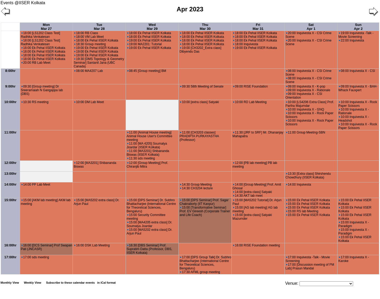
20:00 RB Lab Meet (35, 63)
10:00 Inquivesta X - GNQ (305, 109)
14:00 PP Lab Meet (35, 184)
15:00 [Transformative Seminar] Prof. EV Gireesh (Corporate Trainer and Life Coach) (204, 211)
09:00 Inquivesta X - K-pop (305, 86)
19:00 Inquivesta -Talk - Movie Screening (355, 35)
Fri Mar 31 (258, 27)
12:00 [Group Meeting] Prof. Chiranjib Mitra (147, 164)
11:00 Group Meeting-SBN (305, 132)
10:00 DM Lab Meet (89, 102)
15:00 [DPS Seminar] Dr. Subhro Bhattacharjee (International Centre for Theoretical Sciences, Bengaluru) (151, 205)
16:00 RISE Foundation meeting (256, 245)
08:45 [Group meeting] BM (146, 71)
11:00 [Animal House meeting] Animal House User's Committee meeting (149, 136)
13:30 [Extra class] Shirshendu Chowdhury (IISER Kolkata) (308, 175)
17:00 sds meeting (35, 257)
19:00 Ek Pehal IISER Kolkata (96, 48)
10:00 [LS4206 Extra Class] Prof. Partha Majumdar (310, 104)
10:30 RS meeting (35, 102)
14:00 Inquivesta (298, 184)
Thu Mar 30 (205, 27)
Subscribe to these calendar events (81, 282)
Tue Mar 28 (99, 27)
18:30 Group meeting (90, 44)
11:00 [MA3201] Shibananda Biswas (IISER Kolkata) (148, 153)
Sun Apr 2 (358, 27)
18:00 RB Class (86, 33)
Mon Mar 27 (46, 27)
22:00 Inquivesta (351, 40)
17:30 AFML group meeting (200, 272)
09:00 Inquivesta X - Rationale (308, 90)
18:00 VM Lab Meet (89, 37)
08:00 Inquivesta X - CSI (357, 71)
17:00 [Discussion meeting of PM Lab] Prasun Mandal (310, 266)
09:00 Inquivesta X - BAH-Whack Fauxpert (357, 88)
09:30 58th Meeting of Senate (201, 86)
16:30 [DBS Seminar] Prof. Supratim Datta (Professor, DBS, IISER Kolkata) (149, 249)
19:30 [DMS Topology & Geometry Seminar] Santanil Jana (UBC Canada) (99, 62)
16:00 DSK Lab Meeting (92, 245)
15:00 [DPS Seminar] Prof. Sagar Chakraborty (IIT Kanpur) (204, 202)
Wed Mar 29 (152, 27)
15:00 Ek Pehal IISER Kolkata (308, 200)
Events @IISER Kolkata (23, 3)
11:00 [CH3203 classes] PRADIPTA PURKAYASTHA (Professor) (199, 136)
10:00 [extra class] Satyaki (199, 102)
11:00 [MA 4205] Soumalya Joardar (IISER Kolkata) (147, 145)
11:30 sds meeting (141, 158)
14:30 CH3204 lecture (196, 188)
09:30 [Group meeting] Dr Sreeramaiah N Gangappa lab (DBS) (42, 90)
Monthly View (10, 282)
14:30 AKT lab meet (248, 195)
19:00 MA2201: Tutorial (144, 44)
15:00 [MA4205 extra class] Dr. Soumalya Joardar (149, 224)
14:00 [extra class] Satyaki (252, 192)
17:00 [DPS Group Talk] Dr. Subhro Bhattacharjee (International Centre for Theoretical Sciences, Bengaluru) (205, 262)
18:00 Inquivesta (245, 44)
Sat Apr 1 (311, 27)
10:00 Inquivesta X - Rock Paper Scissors (357, 104)
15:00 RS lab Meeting (302, 211)
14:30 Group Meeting (196, 184)
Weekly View (32, 282)
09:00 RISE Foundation (250, 86)
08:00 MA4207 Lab (88, 71)
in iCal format (106, 282)
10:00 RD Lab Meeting (250, 102)
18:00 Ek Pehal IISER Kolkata (43, 48)
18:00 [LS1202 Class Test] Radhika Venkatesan (40, 35)
